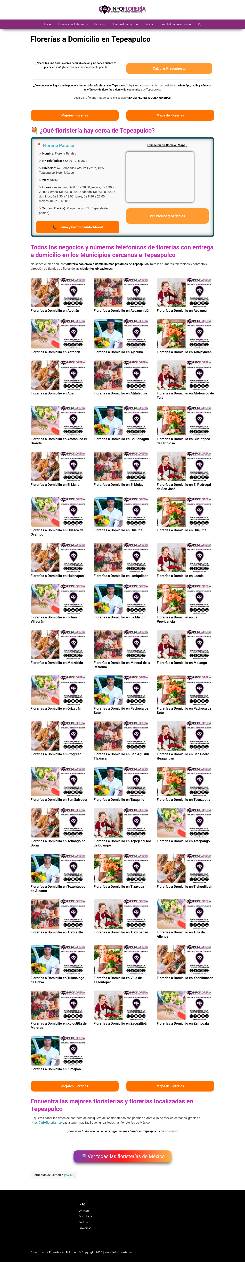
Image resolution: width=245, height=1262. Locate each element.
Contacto (84, 1208)
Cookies (83, 1220)
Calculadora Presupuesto (175, 24)
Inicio (47, 24)
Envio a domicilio (123, 24)
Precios (148, 24)
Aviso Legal (86, 1214)
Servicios (99, 24)
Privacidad (85, 1226)
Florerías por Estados (71, 24)
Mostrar (69, 1173)
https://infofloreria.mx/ (46, 1122)
